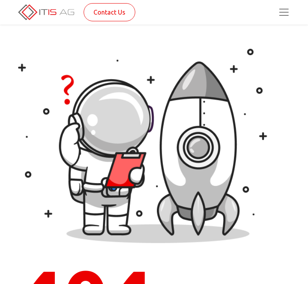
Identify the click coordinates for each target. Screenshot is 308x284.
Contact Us (109, 12)
